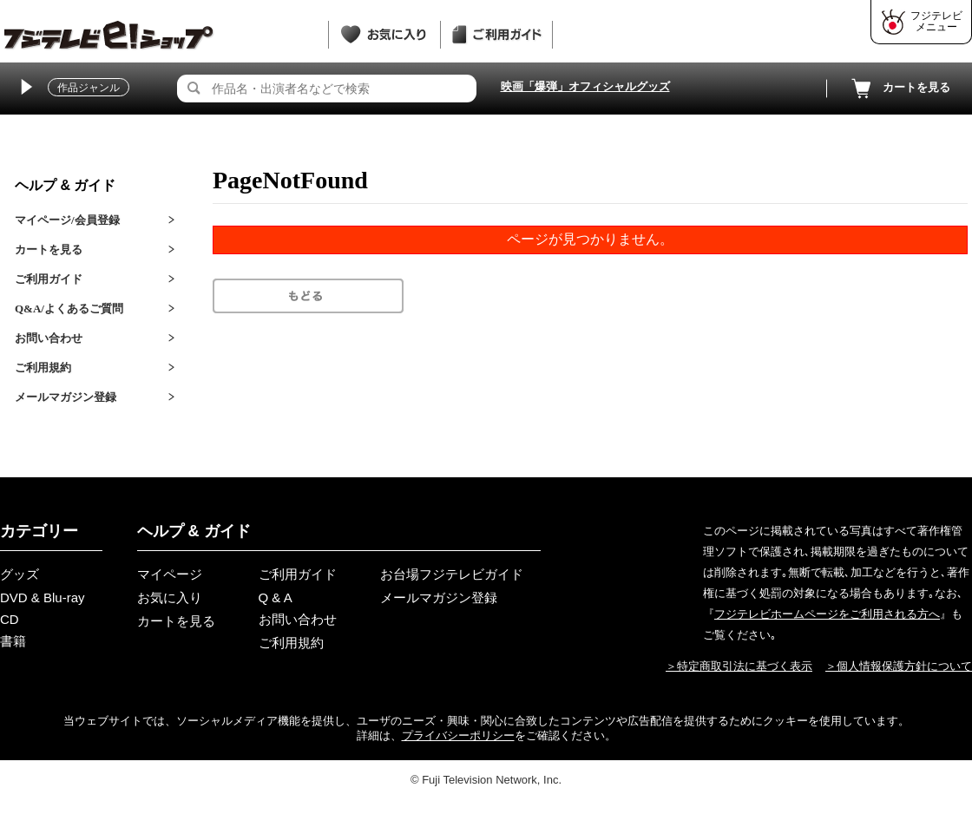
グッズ (19, 574)
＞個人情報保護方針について (898, 666)
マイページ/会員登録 (67, 219)
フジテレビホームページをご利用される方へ (827, 613)
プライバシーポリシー (458, 735)
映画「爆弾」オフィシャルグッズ (585, 86)
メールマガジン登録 (65, 397)
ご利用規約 (43, 367)
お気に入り (169, 597)
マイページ (169, 574)
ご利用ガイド (48, 279)
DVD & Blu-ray (42, 597)
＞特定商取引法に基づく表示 (739, 666)
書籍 (13, 640)
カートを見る (899, 88)
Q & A (275, 597)
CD (9, 619)
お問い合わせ (48, 338)
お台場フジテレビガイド (451, 574)
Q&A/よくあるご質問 (69, 308)
